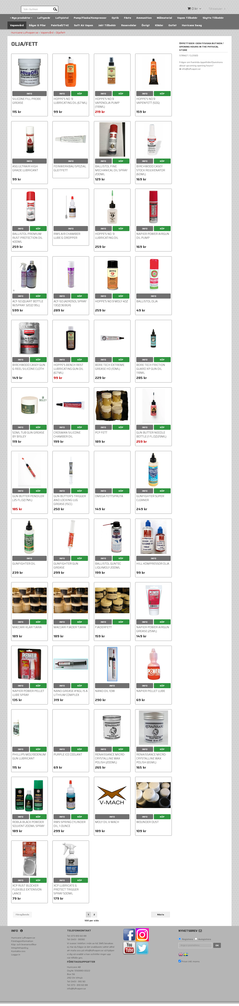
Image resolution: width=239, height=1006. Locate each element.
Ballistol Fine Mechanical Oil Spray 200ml (111, 173)
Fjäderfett (103, 630)
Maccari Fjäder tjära (70, 630)
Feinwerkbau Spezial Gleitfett (70, 171)
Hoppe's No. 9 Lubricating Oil (106, 238)
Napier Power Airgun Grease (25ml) (152, 632)
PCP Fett (101, 435)
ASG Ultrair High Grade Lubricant (25, 171)
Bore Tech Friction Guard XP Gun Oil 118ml (150, 371)
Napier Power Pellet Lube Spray (28, 695)
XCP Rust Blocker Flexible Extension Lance (27, 892)
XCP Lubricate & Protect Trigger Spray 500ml (66, 892)
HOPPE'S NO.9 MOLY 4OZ (111, 304)
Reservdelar (128, 28)
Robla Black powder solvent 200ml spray (28, 826)
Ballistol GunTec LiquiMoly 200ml (108, 568)
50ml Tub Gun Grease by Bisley (28, 437)
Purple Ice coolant (68, 757)
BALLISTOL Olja (147, 304)
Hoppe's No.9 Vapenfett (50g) (148, 103)
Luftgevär (43, 20)
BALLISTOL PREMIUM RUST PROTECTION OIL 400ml (27, 240)
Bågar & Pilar (37, 28)
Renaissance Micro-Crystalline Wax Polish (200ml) (110, 761)
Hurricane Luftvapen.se (24, 35)
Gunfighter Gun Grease (66, 568)
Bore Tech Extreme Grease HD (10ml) (109, 369)
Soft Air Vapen (83, 28)
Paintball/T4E (60, 28)
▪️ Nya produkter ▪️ (21, 20)
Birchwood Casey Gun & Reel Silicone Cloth (28, 369)
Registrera (187, 941)
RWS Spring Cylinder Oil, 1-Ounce (70, 826)
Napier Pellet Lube (150, 693)
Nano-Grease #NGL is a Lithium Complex (71, 695)
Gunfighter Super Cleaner (150, 500)
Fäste (127, 20)
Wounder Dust (147, 824)
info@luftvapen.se (94, 953)
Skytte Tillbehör (213, 20)
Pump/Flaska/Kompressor (90, 20)
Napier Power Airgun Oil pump (152, 238)
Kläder (159, 28)
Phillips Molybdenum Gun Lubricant (29, 759)
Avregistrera (204, 941)
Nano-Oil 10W (105, 693)
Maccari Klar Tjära (27, 630)
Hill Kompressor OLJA (152, 566)
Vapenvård (17, 28)
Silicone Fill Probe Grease (26, 103)
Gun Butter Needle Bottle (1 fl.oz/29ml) (151, 437)
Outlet (172, 28)
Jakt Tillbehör (107, 28)
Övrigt (146, 28)
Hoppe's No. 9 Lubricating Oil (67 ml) (70, 103)
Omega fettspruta (109, 498)
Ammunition (144, 20)
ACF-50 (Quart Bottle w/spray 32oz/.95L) (27, 306)
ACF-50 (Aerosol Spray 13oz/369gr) (70, 306)
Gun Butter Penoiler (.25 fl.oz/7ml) (28, 500)
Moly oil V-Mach (107, 824)
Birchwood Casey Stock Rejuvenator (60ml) (150, 173)
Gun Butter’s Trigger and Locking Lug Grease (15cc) (70, 502)
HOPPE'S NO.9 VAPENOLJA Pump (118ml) (107, 105)
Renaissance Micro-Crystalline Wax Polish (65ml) (151, 761)
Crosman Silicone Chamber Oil (67, 437)
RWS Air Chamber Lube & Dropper (67, 238)
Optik (115, 20)
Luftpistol (62, 20)
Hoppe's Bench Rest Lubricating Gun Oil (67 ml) (68, 371)
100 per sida (92, 923)
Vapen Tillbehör (187, 20)
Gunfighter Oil (23, 566)
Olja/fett (60, 35)
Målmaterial (164, 20)
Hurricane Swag (192, 28)
